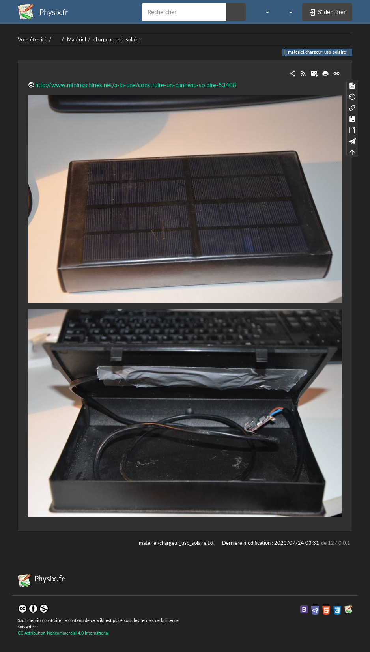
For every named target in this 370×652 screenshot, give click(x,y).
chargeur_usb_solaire (116, 39)
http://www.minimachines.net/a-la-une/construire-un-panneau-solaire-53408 (135, 84)
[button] (263, 12)
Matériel (76, 39)
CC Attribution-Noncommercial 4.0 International (63, 632)
